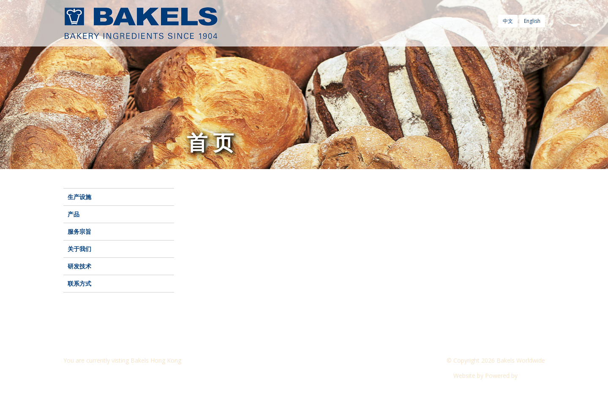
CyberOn (532, 376)
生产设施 (79, 197)
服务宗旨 (79, 231)
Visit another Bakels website (107, 376)
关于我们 (79, 249)
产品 (73, 214)
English (532, 21)
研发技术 (79, 266)
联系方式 (79, 283)
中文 (508, 21)
